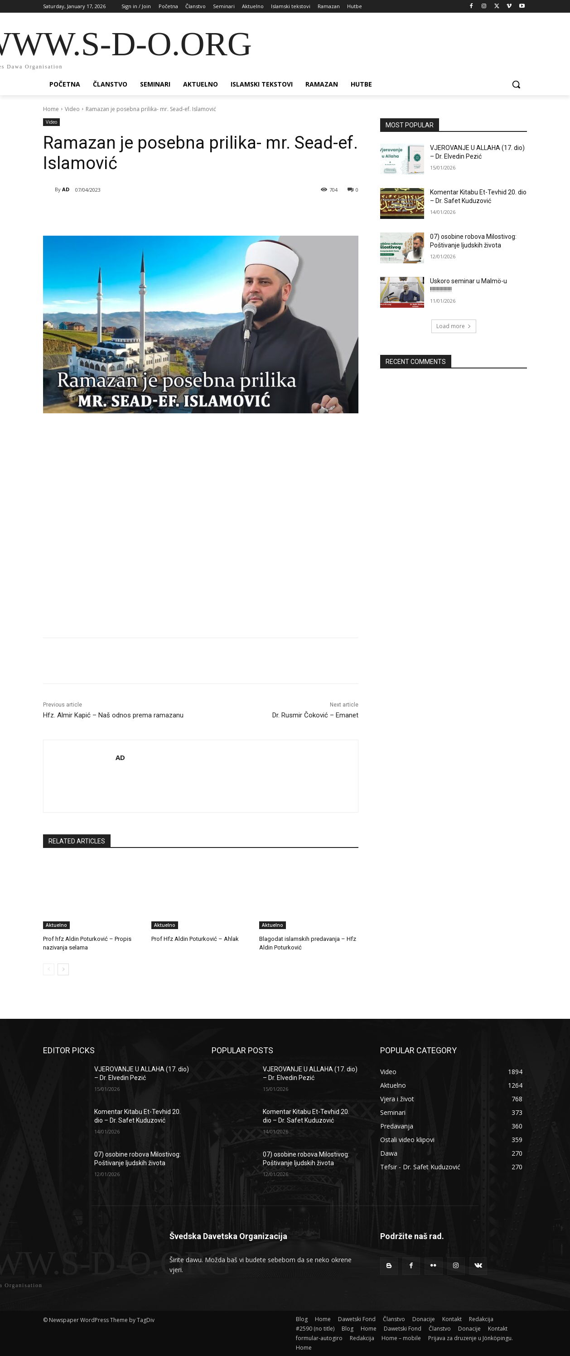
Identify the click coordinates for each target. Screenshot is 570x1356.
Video (72, 109)
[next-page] (63, 969)
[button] (516, 84)
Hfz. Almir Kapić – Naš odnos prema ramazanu (113, 715)
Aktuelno (56, 925)
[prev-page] (48, 969)
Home (51, 109)
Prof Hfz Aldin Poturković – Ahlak (195, 938)
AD (65, 189)
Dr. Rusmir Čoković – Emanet (315, 715)
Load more (453, 326)
